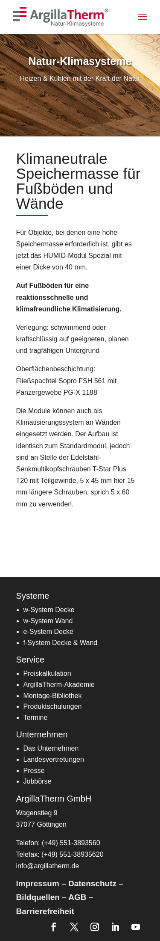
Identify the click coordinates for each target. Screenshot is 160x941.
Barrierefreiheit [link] (45, 911)
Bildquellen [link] (38, 897)
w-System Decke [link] (49, 609)
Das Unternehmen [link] (51, 748)
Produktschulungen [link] (52, 706)
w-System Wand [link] (48, 620)
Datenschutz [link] (92, 883)
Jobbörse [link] (37, 781)
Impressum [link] (37, 883)
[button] (148, 22)
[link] (61, 16)
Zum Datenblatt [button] (55, 536)
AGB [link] (77, 897)
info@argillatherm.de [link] (47, 866)
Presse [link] (34, 770)
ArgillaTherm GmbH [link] (54, 798)
